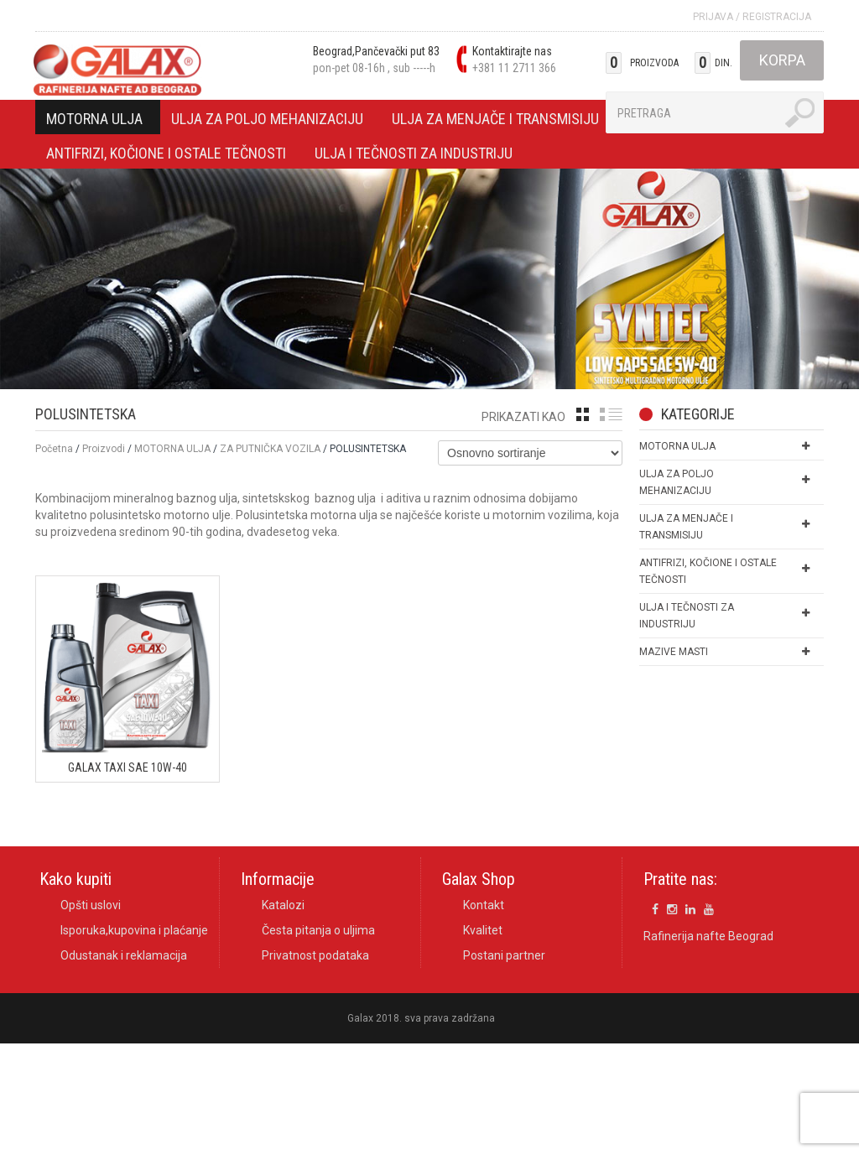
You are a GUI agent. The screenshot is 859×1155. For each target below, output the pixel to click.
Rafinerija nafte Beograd (708, 936)
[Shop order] (530, 453)
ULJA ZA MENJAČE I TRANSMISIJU (496, 121)
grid (582, 414)
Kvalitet (482, 931)
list (611, 414)
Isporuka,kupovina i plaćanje (134, 931)
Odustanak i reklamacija (123, 956)
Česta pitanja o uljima (318, 931)
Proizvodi (103, 449)
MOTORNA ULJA (94, 121)
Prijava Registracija (752, 17)
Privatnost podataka (315, 956)
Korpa (782, 60)
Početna (54, 449)
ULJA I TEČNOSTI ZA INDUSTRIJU (414, 155)
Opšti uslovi (90, 906)
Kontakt (483, 906)
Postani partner (504, 956)
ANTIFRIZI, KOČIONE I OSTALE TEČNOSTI (166, 155)
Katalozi (283, 906)
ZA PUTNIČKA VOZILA (270, 449)
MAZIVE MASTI (673, 652)
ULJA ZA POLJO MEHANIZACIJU (267, 121)
